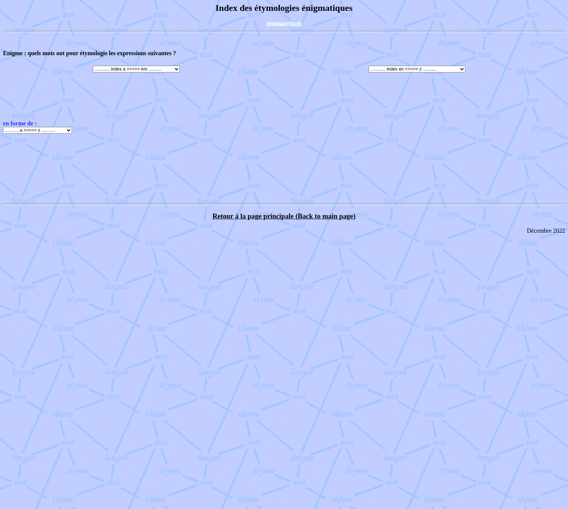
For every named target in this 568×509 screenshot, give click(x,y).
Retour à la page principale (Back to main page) (284, 216)
